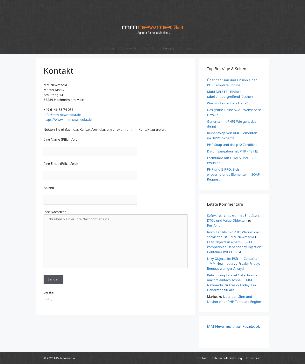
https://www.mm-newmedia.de (68, 119)
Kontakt (168, 48)
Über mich (129, 48)
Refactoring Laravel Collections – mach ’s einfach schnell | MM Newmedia (232, 280)
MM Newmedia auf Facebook (233, 326)
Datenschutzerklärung (226, 358)
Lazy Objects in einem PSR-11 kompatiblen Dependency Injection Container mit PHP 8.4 (234, 247)
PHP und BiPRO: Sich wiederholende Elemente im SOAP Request (233, 174)
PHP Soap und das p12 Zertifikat (232, 144)
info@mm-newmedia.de (62, 114)
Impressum (189, 48)
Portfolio (149, 48)
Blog (111, 48)
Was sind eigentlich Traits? (227, 103)
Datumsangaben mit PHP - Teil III (232, 151)
